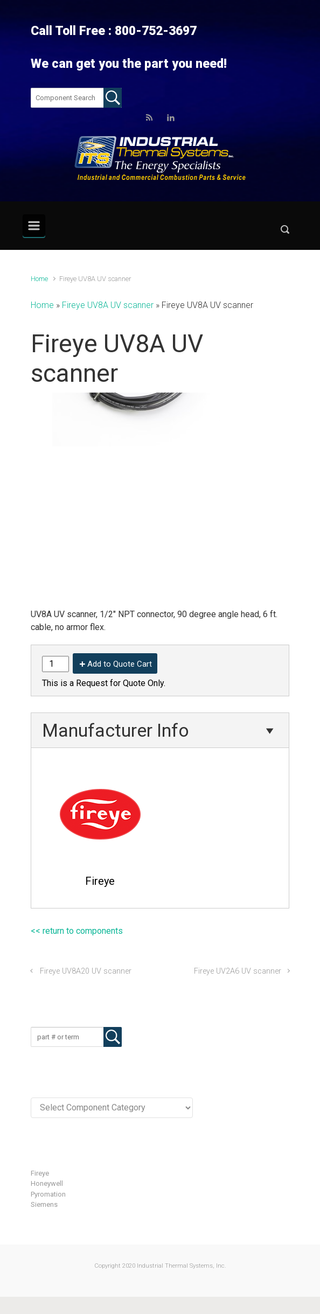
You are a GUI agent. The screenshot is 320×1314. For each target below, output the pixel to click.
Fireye (40, 1173)
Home (39, 279)
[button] (285, 232)
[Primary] (34, 225)
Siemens (44, 1204)
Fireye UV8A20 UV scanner (85, 971)
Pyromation (48, 1194)
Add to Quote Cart (119, 664)
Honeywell (47, 1183)
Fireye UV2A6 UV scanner (237, 971)
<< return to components (77, 931)
